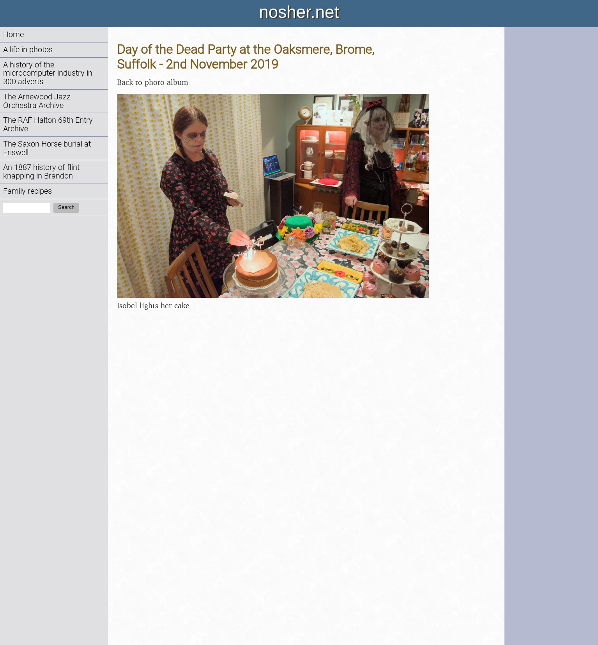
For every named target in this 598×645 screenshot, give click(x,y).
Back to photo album (152, 82)
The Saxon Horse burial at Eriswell (47, 148)
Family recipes (27, 191)
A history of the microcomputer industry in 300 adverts (47, 73)
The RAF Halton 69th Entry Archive (48, 124)
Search (66, 207)
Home (13, 34)
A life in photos (28, 49)
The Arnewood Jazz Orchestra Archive (37, 101)
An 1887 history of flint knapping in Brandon (41, 171)
